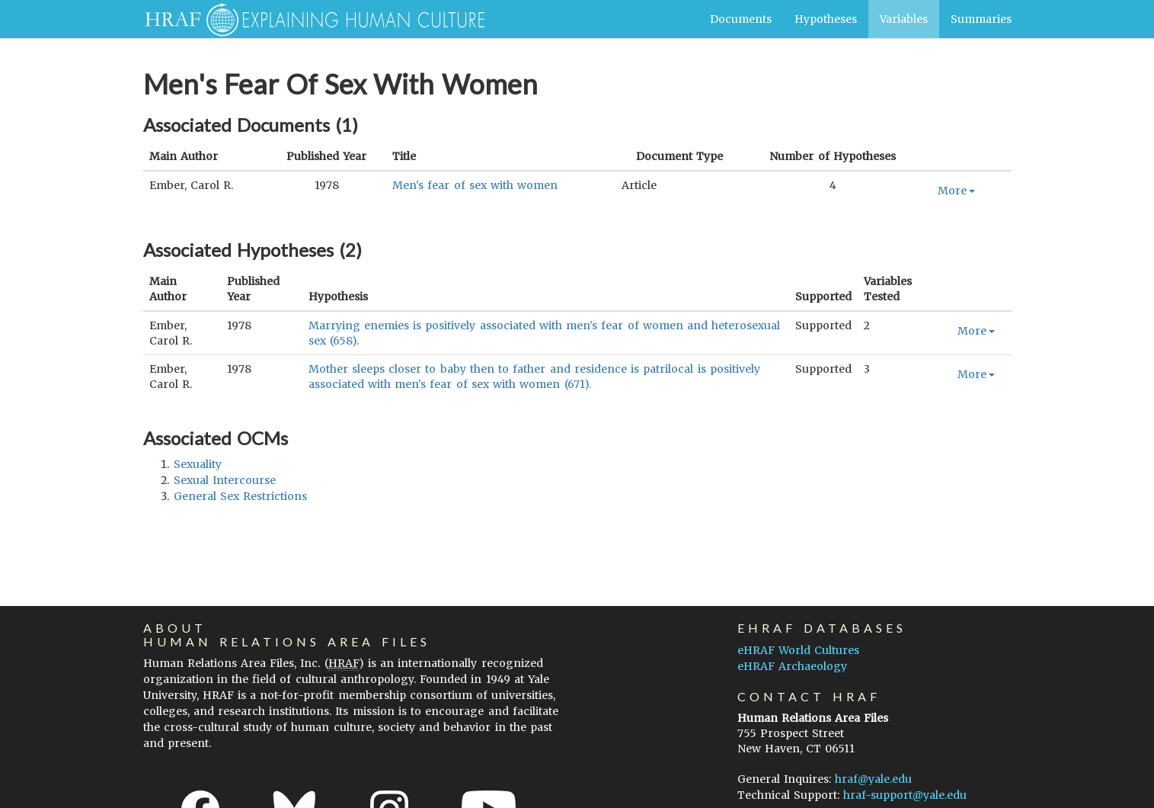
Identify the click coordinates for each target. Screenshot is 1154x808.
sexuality (198, 464)
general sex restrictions (240, 496)
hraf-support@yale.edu (905, 795)
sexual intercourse (225, 480)
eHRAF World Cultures (798, 650)
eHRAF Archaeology (792, 666)
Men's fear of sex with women (475, 185)
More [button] (956, 190)
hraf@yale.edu (873, 779)
